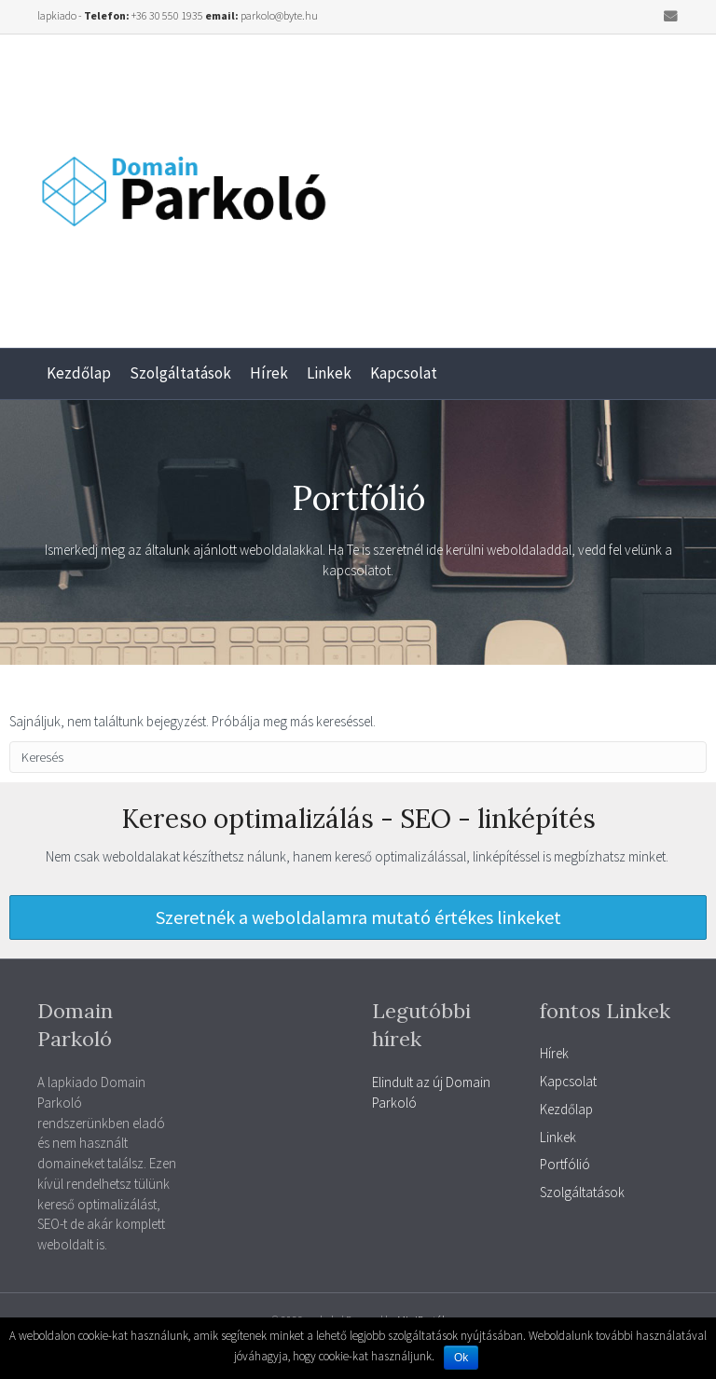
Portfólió (565, 1164)
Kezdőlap (79, 373)
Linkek (329, 373)
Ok (461, 1357)
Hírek (269, 373)
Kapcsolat (403, 373)
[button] (358, 917)
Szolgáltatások (180, 373)
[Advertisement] (537, 183)
